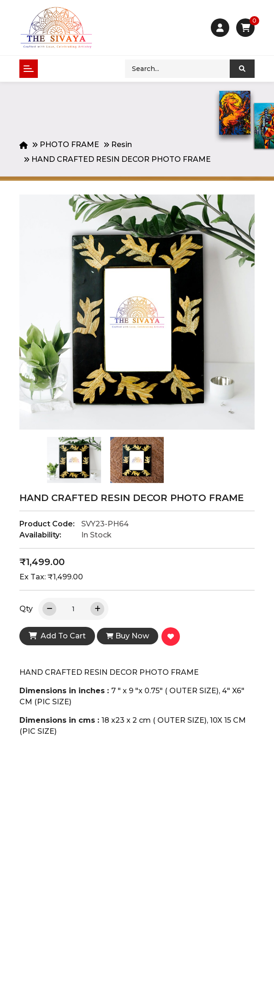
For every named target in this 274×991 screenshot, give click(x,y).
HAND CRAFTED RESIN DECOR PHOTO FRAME (121, 159)
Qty (26, 608)
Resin (121, 144)
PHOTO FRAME (69, 144)
